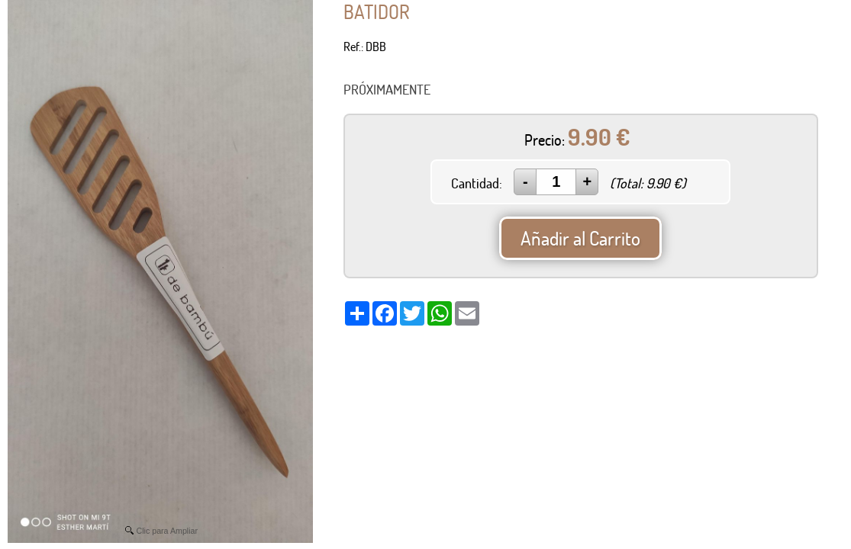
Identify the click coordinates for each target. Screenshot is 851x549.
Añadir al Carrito (580, 238)
